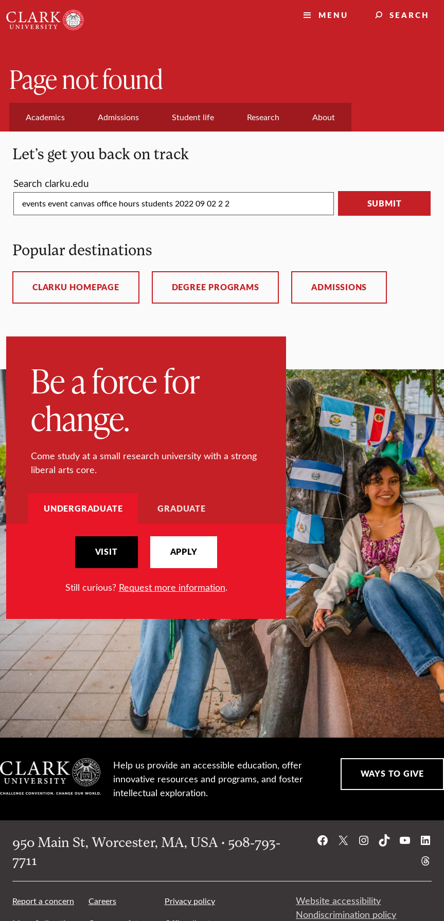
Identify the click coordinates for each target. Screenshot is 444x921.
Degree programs (215, 287)
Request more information (172, 587)
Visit (106, 551)
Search (409, 14)
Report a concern (43, 900)
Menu (333, 14)
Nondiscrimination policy (346, 914)
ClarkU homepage (75, 287)
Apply (184, 551)
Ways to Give (392, 773)
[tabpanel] (146, 565)
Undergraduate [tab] (83, 508)
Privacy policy (190, 900)
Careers (102, 900)
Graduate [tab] (181, 508)
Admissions (339, 287)
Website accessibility (338, 900)
